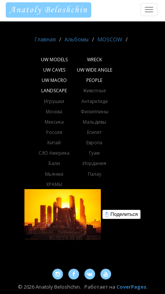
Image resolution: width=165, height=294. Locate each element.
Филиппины (94, 111)
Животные (94, 90)
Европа (94, 142)
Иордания (94, 163)
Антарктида (94, 101)
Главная (45, 39)
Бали (54, 163)
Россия (54, 132)
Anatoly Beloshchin (48, 10)
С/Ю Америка (54, 153)
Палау (94, 174)
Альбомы (77, 39)
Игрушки (54, 101)
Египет (94, 132)
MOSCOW (109, 39)
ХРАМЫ (54, 184)
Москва (54, 111)
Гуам (94, 153)
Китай (54, 142)
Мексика (54, 122)
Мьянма (54, 174)
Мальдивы (94, 122)
